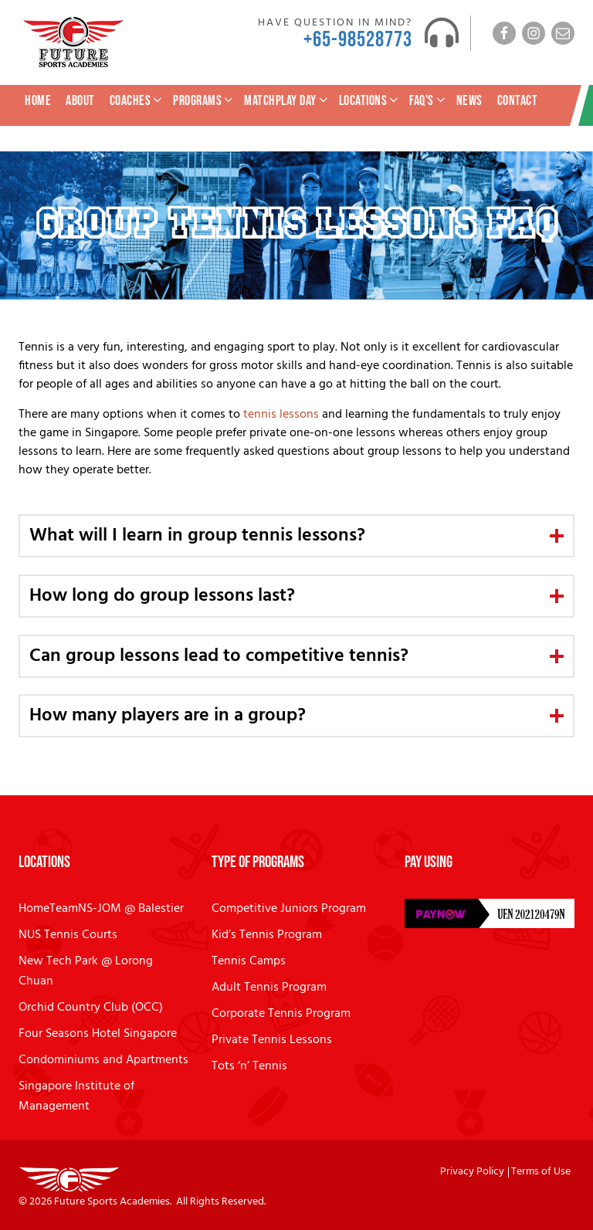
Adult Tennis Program (269, 988)
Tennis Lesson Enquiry (519, 133)
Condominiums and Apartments (103, 1060)
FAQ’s (428, 101)
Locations (370, 101)
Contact (517, 101)
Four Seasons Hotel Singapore (98, 1034)
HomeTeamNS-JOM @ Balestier (101, 909)
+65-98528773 (357, 40)
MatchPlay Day (287, 101)
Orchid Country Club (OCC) (91, 1008)
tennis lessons (281, 415)
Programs (204, 101)
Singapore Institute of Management (76, 1096)
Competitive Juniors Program (289, 909)
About (80, 101)
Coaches (137, 101)
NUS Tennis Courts (68, 935)
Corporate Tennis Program (281, 1014)
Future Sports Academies (112, 1202)
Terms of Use (541, 1172)
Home (38, 101)
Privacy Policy (472, 1172)
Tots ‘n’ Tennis (249, 1066)
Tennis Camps (249, 961)
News (469, 101)
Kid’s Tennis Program (267, 935)
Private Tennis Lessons (272, 1040)
